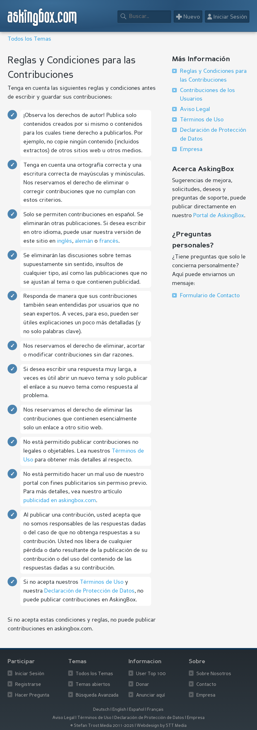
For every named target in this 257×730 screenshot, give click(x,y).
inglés (64, 241)
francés (108, 241)
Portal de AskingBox (218, 215)
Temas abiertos (93, 684)
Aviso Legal (195, 109)
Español (136, 710)
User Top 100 (151, 674)
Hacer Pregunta (32, 695)
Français (155, 710)
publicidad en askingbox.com (59, 500)
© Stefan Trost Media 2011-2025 (102, 726)
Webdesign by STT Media (162, 726)
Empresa (191, 149)
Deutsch (101, 710)
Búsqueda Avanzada (97, 695)
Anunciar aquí (150, 695)
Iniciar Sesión (29, 674)
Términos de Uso (101, 582)
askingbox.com (42, 17)
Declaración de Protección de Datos (89, 591)
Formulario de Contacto (210, 295)
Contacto (206, 684)
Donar (142, 684)
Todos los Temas (29, 39)
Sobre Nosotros (213, 674)
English (119, 710)
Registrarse (28, 684)
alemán (84, 241)
